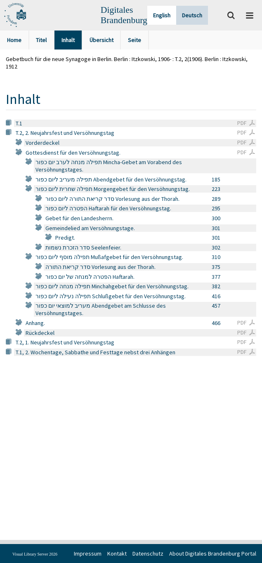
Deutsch (192, 15)
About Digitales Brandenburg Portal (212, 553)
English (161, 15)
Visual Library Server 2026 (34, 554)
